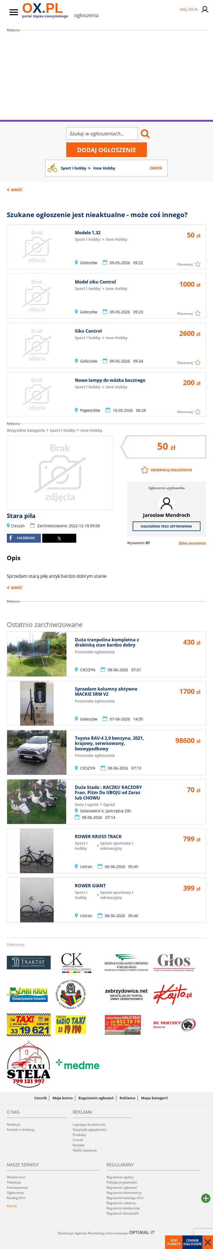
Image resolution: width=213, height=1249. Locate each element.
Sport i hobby (62, 430)
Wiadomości (16, 1177)
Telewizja (14, 1182)
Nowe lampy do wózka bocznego (110, 380)
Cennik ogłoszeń (192, 1242)
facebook (22, 538)
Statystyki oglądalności (90, 1129)
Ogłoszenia (15, 1192)
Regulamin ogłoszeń (96, 1097)
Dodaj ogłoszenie (106, 150)
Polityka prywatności (122, 1182)
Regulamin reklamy (121, 1203)
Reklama (127, 1097)
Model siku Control (95, 282)
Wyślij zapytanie (85, 1150)
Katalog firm (16, 1197)
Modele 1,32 (88, 233)
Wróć (17, 189)
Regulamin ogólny (120, 1177)
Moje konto (63, 1097)
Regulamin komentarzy (124, 1192)
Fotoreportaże (17, 1187)
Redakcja (13, 1124)
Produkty (79, 1134)
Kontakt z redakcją (21, 1129)
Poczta (12, 1206)
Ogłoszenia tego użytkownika (166, 526)
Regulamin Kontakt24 (123, 1213)
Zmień (156, 168)
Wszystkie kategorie (26, 430)
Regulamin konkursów (123, 1208)
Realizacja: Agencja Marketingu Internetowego (106, 1233)
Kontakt (78, 1145)
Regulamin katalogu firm (125, 1197)
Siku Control (88, 331)
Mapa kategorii (154, 1097)
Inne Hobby (91, 430)
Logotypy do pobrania (89, 1124)
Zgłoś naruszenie (192, 543)
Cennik (40, 1097)
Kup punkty (174, 1242)
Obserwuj (185, 264)
